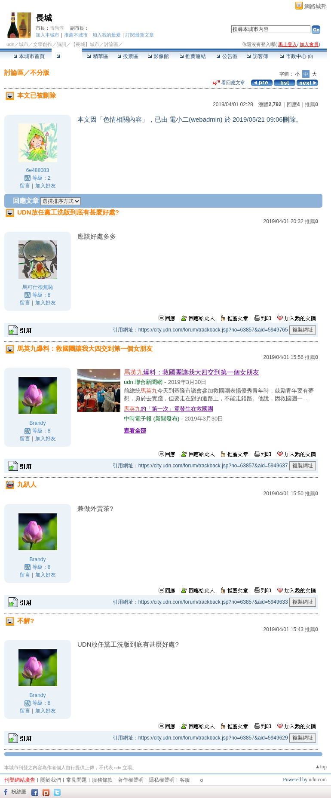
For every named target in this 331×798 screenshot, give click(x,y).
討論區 (66, 56)
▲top (321, 767)
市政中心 (296, 56)
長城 (44, 17)
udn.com (318, 780)
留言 (25, 186)
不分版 (39, 72)
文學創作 (42, 44)
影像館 (158, 56)
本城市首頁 (29, 56)
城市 (23, 44)
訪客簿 (257, 56)
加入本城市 (47, 34)
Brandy (37, 423)
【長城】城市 (85, 44)
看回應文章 (229, 82)
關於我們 (50, 780)
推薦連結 (193, 56)
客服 (185, 780)
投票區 (127, 56)
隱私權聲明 (162, 780)
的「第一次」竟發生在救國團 (168, 408)
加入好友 (45, 186)
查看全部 (135, 430)
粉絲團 (19, 792)
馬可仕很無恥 (37, 287)
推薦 (311, 104)
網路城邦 (315, 6)
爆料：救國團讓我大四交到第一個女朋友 (191, 372)
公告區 (226, 56)
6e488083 (37, 170)
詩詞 (61, 44)
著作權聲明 (131, 780)
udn (10, 44)
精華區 (97, 56)
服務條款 (102, 780)
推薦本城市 (76, 34)
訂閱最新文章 (140, 34)
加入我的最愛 (106, 34)
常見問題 (76, 780)
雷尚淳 (57, 28)
